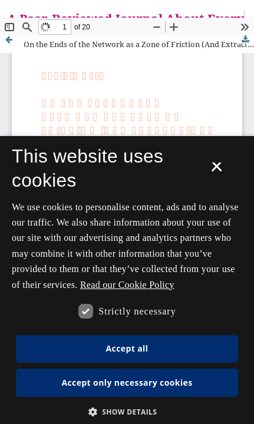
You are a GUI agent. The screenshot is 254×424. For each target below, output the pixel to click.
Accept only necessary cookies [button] (126, 382)
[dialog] (127, 280)
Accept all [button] (127, 348)
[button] (127, 412)
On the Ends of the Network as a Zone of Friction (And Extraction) (139, 44)
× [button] (216, 171)
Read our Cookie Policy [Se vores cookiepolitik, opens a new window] (127, 285)
